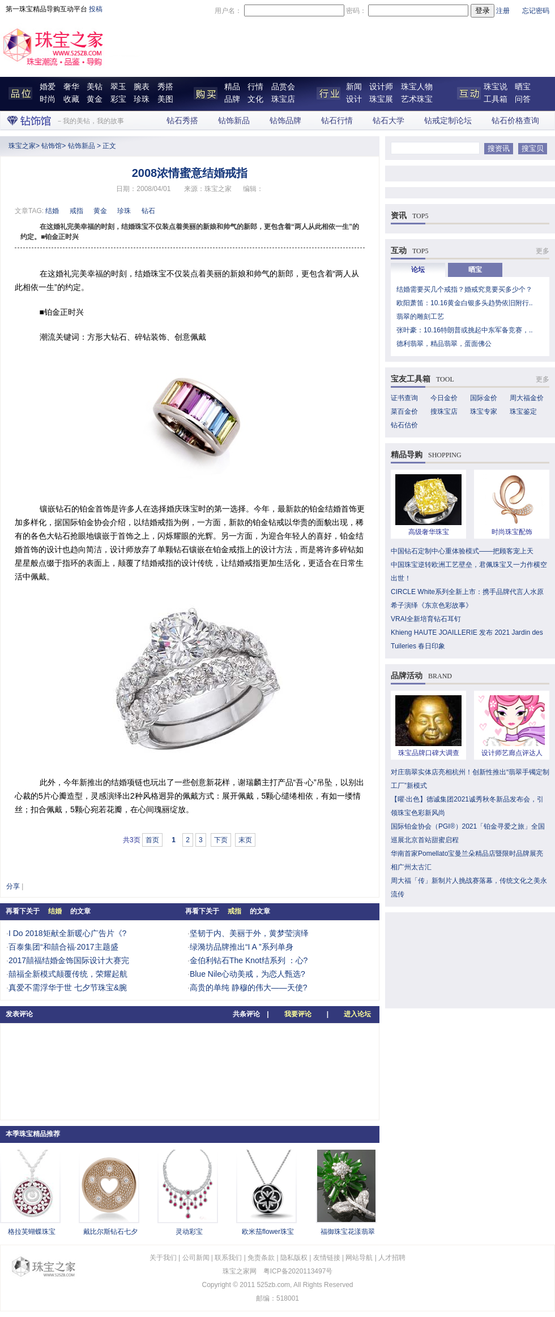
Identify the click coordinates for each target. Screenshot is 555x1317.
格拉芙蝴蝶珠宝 (32, 1232)
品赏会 (283, 87)
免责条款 (261, 1258)
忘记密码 (535, 11)
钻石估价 (404, 425)
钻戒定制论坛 (448, 120)
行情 (255, 87)
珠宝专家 (483, 411)
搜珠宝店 (444, 411)
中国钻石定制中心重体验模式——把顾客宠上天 (462, 551)
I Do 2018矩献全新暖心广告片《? (67, 933)
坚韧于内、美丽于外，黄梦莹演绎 (249, 933)
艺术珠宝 (417, 99)
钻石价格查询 (515, 120)
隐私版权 (294, 1258)
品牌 (232, 99)
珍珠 (142, 99)
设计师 (381, 87)
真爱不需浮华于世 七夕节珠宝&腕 (67, 987)
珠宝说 (495, 87)
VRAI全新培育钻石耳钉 (426, 619)
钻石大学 (388, 120)
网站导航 (359, 1258)
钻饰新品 (234, 120)
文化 (255, 99)
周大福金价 (527, 398)
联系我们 (228, 1258)
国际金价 (483, 398)
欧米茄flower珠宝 (268, 1232)
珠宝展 (381, 99)
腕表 (142, 87)
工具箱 (495, 99)
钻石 (148, 211)
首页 (152, 840)
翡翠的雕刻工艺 (420, 316)
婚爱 (48, 87)
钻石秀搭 (182, 120)
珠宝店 (283, 99)
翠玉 (118, 87)
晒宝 (523, 87)
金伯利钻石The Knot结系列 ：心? (249, 960)
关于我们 (163, 1258)
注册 (503, 11)
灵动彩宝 (189, 1232)
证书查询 (404, 398)
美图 (165, 99)
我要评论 (297, 1014)
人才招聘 (391, 1258)
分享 (13, 886)
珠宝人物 (417, 87)
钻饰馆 (51, 146)
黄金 (95, 99)
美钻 (95, 87)
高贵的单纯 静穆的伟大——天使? (249, 987)
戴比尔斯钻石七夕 (110, 1232)
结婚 (52, 211)
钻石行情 (337, 120)
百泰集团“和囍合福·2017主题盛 (63, 946)
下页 (221, 840)
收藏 (71, 99)
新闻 (354, 87)
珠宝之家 (22, 146)
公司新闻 (196, 1258)
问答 (523, 99)
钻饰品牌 (285, 120)
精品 (232, 87)
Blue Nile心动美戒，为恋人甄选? (247, 973)
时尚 (48, 99)
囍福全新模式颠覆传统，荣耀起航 (67, 973)
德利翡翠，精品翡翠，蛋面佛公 (444, 344)
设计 (354, 99)
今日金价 (444, 398)
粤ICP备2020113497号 (298, 1271)
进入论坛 (357, 1014)
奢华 (71, 87)
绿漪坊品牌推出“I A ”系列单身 (241, 946)
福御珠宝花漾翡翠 (348, 1232)
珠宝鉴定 (523, 411)
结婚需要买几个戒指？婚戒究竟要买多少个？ (464, 289)
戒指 (76, 211)
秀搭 (165, 87)
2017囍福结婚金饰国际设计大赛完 (68, 960)
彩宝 (118, 99)
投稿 (96, 9)
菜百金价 (404, 411)
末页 (245, 840)
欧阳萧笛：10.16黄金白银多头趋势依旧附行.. (464, 303)
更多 (542, 251)
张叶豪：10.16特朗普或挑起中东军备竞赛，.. (464, 330)
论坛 (418, 270)
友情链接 (326, 1258)
